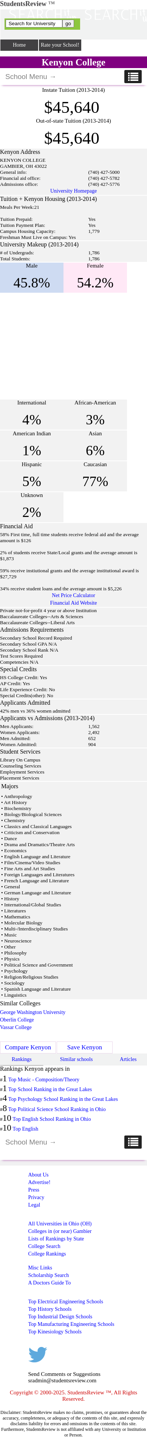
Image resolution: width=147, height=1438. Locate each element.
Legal (34, 1205)
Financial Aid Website (73, 603)
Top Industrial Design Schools (60, 1316)
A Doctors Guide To (49, 1283)
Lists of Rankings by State (56, 1239)
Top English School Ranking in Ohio (51, 1119)
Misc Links (40, 1268)
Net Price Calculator (73, 595)
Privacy (36, 1197)
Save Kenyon (84, 1047)
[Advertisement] (63, 346)
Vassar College (16, 1027)
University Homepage (73, 191)
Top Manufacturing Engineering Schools (71, 1324)
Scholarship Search (48, 1275)
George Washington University (32, 1012)
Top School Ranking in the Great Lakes (50, 1089)
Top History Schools (50, 1309)
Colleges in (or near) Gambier (60, 1231)
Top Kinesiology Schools (55, 1332)
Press (34, 1190)
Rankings (22, 1059)
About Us (38, 1175)
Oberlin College (17, 1020)
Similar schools (76, 1059)
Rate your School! (60, 45)
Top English (25, 1129)
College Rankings (47, 1254)
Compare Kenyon (28, 1047)
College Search (44, 1246)
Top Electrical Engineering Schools (65, 1301)
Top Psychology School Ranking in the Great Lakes (63, 1099)
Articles (128, 1059)
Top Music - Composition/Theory (43, 1079)
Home (19, 45)
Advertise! (39, 1182)
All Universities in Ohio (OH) (60, 1224)
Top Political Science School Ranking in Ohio (57, 1109)
